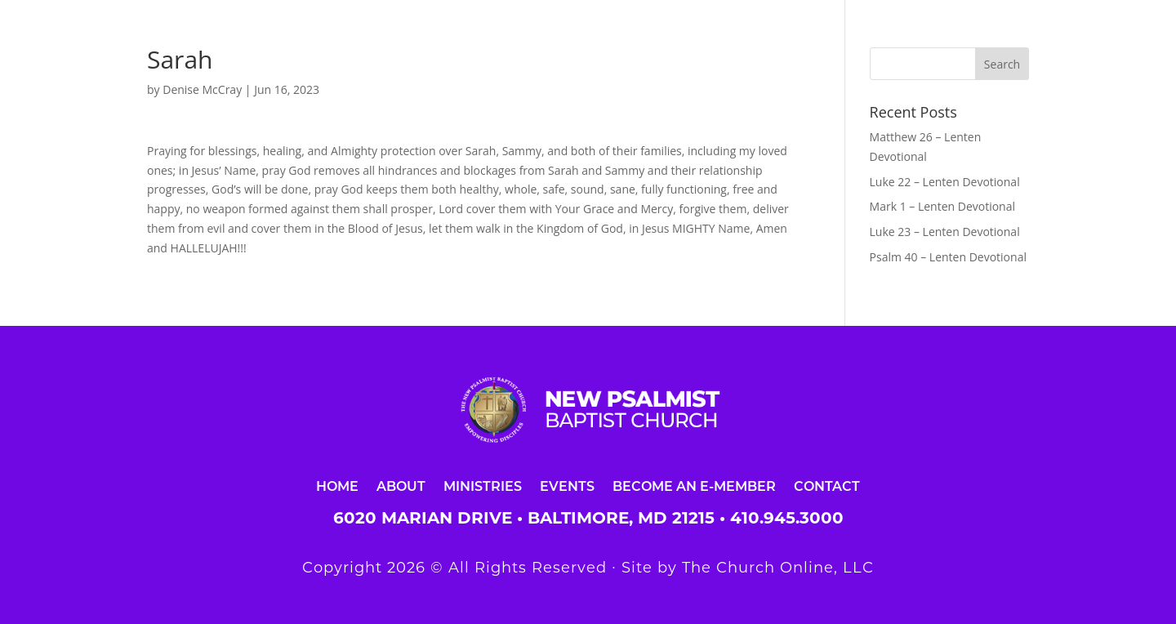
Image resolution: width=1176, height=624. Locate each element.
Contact (827, 486)
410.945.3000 (787, 518)
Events (567, 486)
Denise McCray (202, 89)
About (400, 486)
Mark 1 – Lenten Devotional (942, 206)
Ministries (482, 486)
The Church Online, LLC (778, 568)
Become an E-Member (694, 486)
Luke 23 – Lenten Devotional (945, 231)
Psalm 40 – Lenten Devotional (948, 257)
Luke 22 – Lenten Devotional (945, 181)
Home (337, 486)
